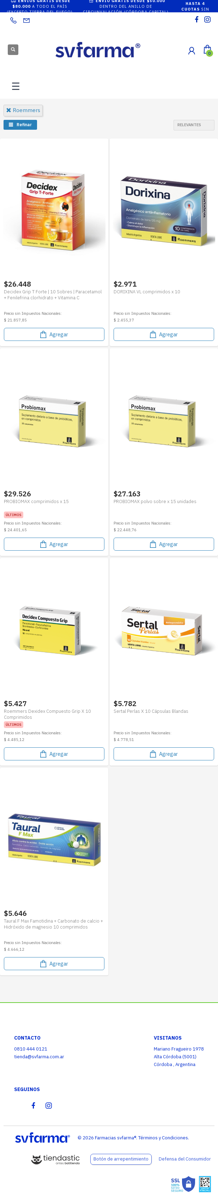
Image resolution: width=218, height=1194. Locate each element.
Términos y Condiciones (163, 1138)
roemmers (23, 110)
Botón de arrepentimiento (121, 1159)
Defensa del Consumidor (185, 1159)
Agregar (53, 334)
